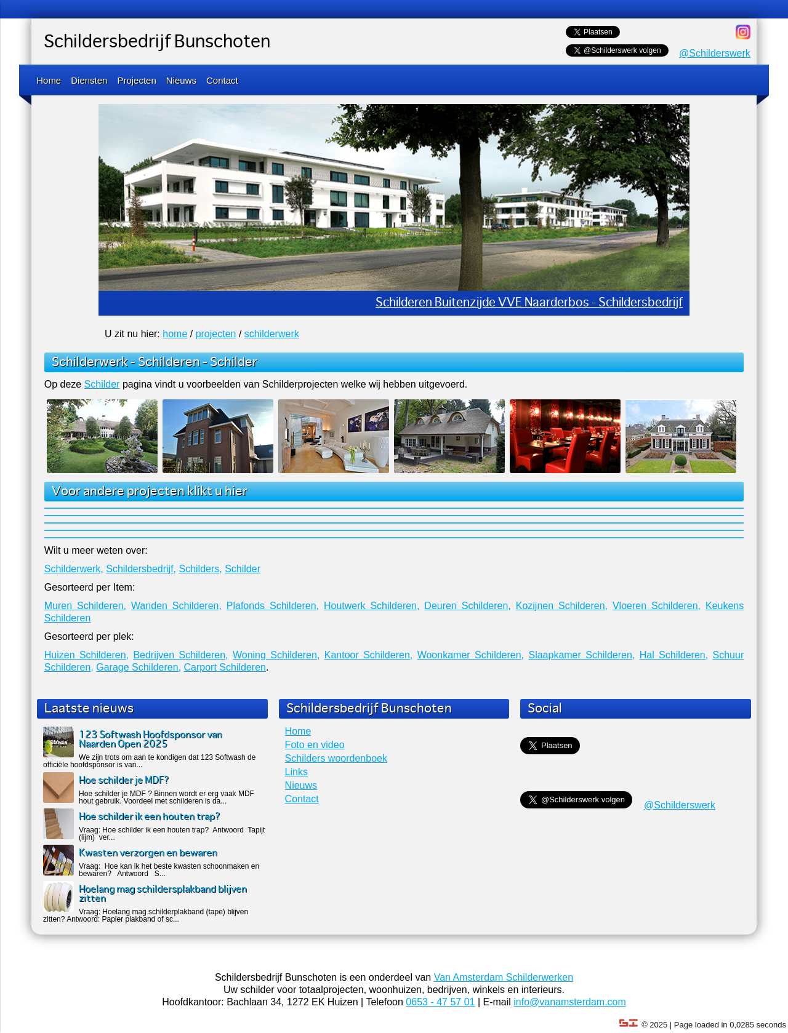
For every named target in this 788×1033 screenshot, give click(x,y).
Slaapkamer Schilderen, (581, 655)
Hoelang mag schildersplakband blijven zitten (163, 893)
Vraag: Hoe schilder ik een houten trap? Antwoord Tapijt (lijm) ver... (172, 834)
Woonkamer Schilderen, (470, 655)
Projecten (136, 80)
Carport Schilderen (225, 667)
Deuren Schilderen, (467, 605)
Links (296, 772)
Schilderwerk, (73, 569)
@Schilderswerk (714, 53)
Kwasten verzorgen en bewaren (148, 853)
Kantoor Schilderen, (368, 655)
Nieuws (181, 80)
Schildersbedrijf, (141, 569)
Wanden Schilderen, (176, 605)
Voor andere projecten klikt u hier (149, 491)
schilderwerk (271, 334)
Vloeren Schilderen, (657, 605)
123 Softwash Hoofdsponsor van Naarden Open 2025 (150, 739)
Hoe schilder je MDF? (124, 780)
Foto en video (315, 745)
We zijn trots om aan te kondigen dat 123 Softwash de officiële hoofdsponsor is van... (149, 761)
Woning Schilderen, (276, 655)
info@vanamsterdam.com (569, 1002)
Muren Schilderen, (85, 605)
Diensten (89, 80)
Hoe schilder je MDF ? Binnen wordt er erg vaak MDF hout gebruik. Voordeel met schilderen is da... (166, 797)
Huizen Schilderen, (86, 655)
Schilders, (200, 569)
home (175, 334)
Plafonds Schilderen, (273, 605)
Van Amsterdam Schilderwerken (503, 977)
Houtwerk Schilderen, (372, 605)
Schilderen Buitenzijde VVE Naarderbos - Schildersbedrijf (529, 303)
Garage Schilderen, (138, 667)
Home (48, 80)
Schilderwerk (90, 362)
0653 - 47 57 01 (440, 1002)
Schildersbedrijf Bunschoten (157, 42)
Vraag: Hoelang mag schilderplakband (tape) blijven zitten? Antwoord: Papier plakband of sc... (145, 915)
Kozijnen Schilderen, (562, 605)
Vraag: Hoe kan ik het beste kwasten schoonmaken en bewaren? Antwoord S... (169, 870)
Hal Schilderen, (674, 655)
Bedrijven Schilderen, (180, 655)
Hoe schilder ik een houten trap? (149, 817)
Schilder (233, 362)
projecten (216, 334)
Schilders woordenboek (336, 758)
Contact (222, 80)
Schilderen (169, 362)
